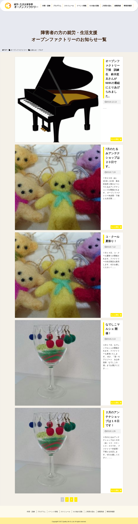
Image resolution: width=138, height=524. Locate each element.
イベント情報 (81, 6)
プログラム (57, 6)
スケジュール (69, 6)
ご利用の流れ (106, 6)
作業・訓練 (46, 6)
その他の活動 (94, 6)
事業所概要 (128, 6)
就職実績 (117, 6)
